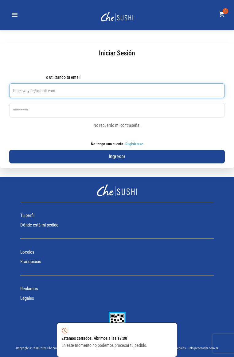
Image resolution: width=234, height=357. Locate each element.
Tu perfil (27, 215)
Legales (27, 298)
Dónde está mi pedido (39, 225)
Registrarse (134, 144)
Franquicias (30, 261)
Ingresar (117, 156)
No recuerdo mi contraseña (116, 125)
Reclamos (29, 288)
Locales (27, 252)
